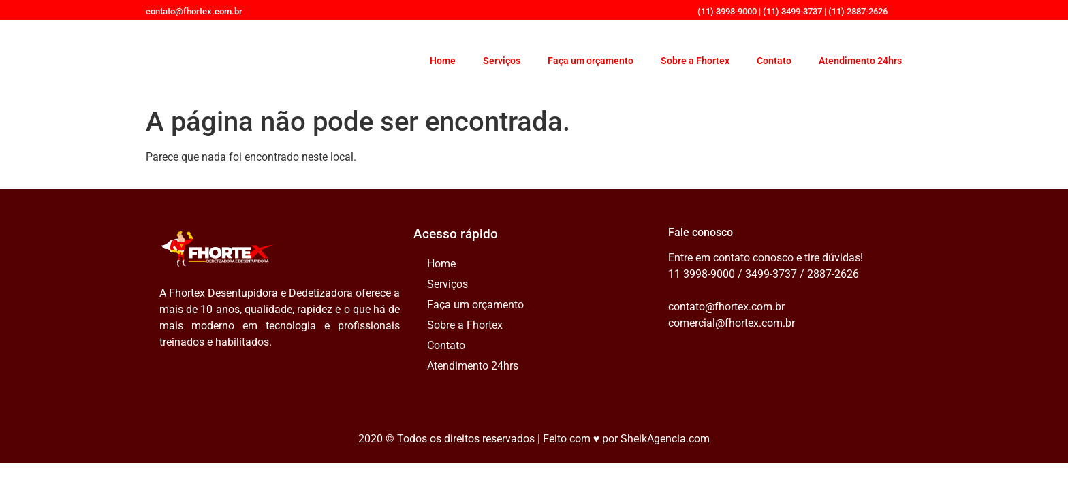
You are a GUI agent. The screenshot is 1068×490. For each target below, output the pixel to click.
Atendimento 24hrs (860, 60)
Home (443, 60)
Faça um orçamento (590, 60)
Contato (774, 60)
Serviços (501, 60)
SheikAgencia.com (665, 438)
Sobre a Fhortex (695, 60)
